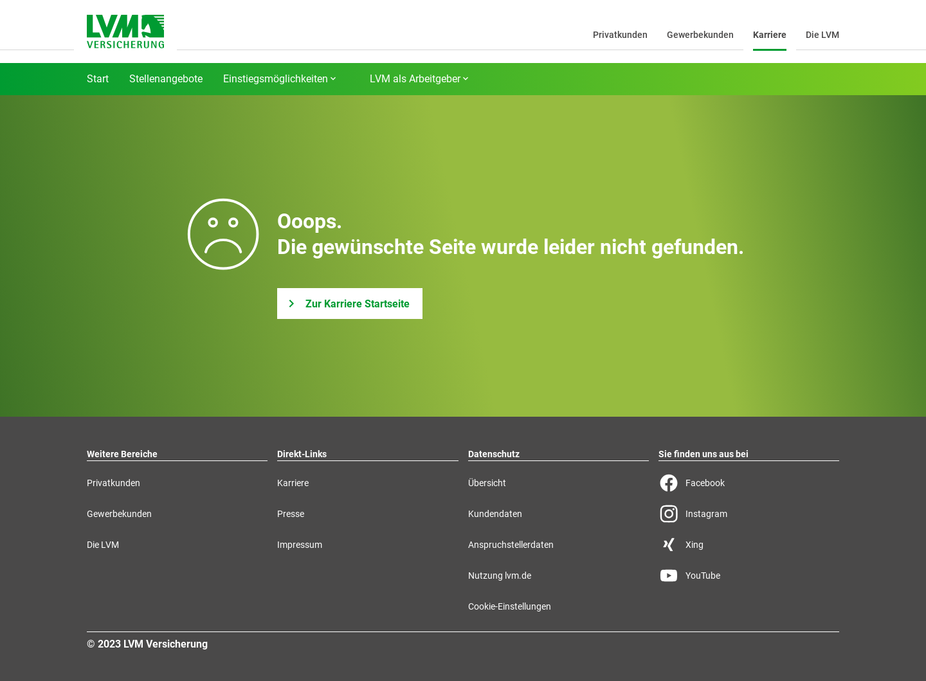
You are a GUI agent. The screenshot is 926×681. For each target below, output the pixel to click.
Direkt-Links (302, 454)
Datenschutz (494, 454)
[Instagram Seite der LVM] (748, 513)
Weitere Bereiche (122, 454)
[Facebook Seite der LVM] (748, 483)
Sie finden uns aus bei (703, 454)
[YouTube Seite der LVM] (748, 575)
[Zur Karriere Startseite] (349, 303)
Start (98, 79)
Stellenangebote (166, 79)
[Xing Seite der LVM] (748, 544)
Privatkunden (620, 35)
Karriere (769, 35)
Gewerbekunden (700, 35)
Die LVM (822, 35)
